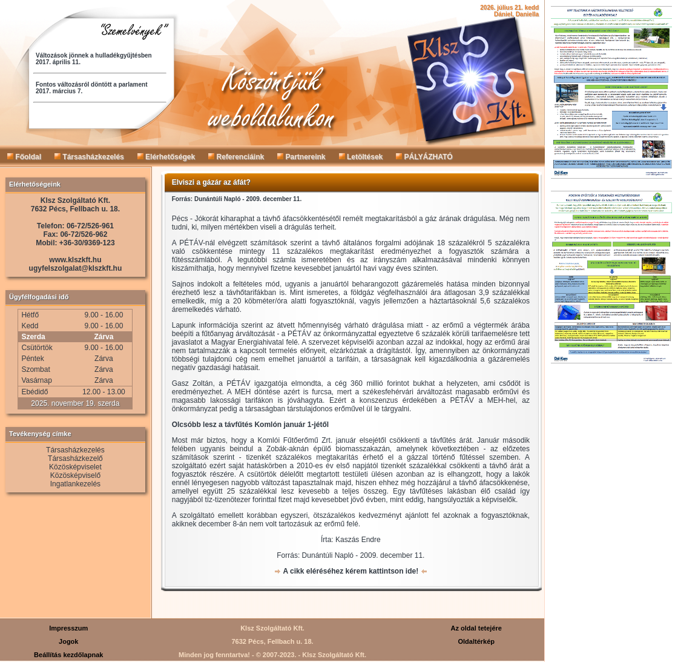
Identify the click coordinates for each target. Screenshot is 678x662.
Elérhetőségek (166, 157)
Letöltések (361, 157)
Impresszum (68, 628)
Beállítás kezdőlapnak (68, 654)
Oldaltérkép (476, 641)
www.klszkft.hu (75, 260)
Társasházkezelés (89, 157)
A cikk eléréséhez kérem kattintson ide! (351, 571)
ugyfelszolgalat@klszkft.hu (75, 268)
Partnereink (301, 157)
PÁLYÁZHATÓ (424, 157)
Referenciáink (236, 157)
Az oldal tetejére (476, 628)
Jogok (68, 641)
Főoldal (24, 157)
